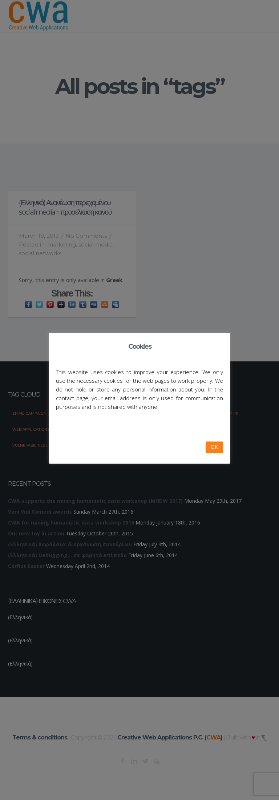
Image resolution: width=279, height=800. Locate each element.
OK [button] (214, 446)
